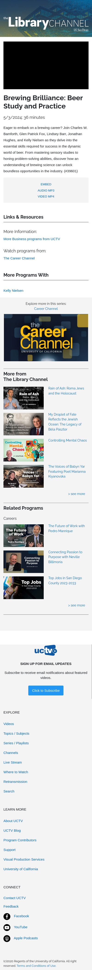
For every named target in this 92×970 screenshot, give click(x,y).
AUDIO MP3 (46, 190)
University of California (20, 869)
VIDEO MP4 (46, 196)
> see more (76, 494)
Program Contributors (19, 840)
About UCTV (13, 821)
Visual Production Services (23, 859)
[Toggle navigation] (79, 6)
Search (8, 791)
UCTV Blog (12, 830)
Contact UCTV (14, 898)
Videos (8, 724)
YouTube (20, 927)
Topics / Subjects (16, 733)
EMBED (46, 184)
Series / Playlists (16, 743)
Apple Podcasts (26, 938)
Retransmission (15, 782)
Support (9, 850)
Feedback (11, 906)
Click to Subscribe (46, 690)
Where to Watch (15, 772)
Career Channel (46, 309)
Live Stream (12, 762)
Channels (10, 753)
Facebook (21, 916)
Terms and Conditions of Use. (36, 965)
